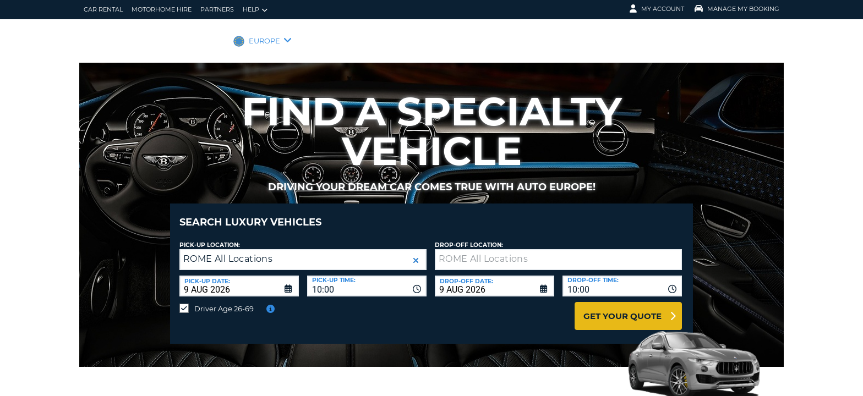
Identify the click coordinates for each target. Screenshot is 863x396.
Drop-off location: (469, 236)
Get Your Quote (622, 307)
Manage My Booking (737, 9)
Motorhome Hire (162, 9)
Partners (217, 9)
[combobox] (366, 277)
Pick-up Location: (209, 236)
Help (255, 9)
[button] (416, 252)
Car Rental (103, 9)
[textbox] (558, 251)
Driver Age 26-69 (224, 300)
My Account (657, 9)
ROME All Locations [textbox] (227, 250)
